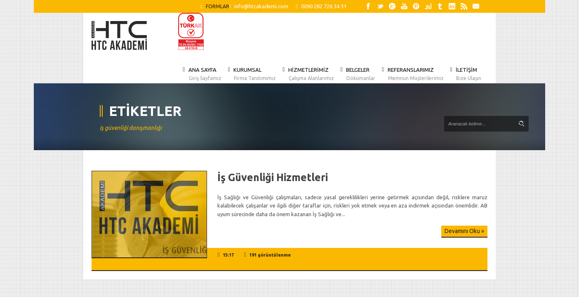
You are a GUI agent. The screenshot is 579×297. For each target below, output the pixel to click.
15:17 (228, 254)
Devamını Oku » (464, 231)
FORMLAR (214, 6)
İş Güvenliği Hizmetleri (272, 177)
